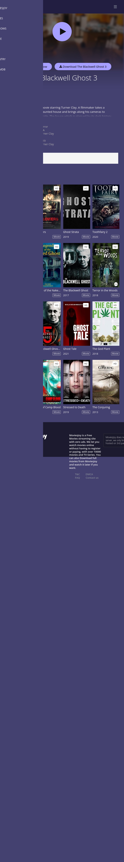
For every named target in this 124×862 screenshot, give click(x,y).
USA (42, 130)
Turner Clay (46, 133)
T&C (77, 474)
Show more (12, 119)
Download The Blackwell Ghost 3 (83, 66)
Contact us (92, 477)
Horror (43, 126)
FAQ (77, 477)
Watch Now (39, 66)
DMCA (89, 474)
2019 (42, 141)
